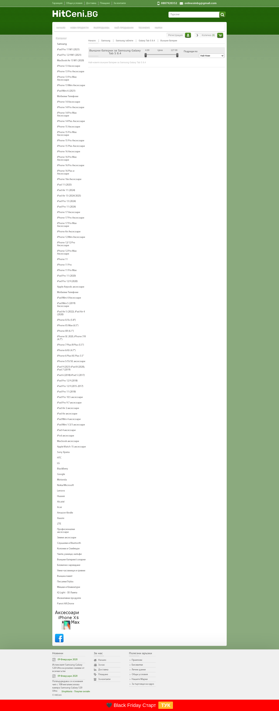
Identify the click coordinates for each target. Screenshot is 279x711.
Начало (60, 27)
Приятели (137, 660)
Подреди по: (191, 51)
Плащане (103, 674)
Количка (220, 35)
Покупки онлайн (82, 691)
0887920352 (169, 3)
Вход (188, 35)
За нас (101, 665)
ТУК (165, 705)
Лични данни (139, 669)
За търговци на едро (143, 684)
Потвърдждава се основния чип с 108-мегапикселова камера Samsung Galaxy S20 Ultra (67, 686)
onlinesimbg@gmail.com (201, 3)
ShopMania (67, 691)
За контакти (104, 679)
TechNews (144, 27)
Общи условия (140, 674)
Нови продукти (79, 27)
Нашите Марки (140, 679)
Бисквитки (137, 665)
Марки (158, 27)
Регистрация (175, 35)
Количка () (208, 35)
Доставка (103, 669)
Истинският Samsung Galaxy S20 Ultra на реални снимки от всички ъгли (68, 668)
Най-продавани (123, 27)
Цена (160, 50)
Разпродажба (101, 27)
